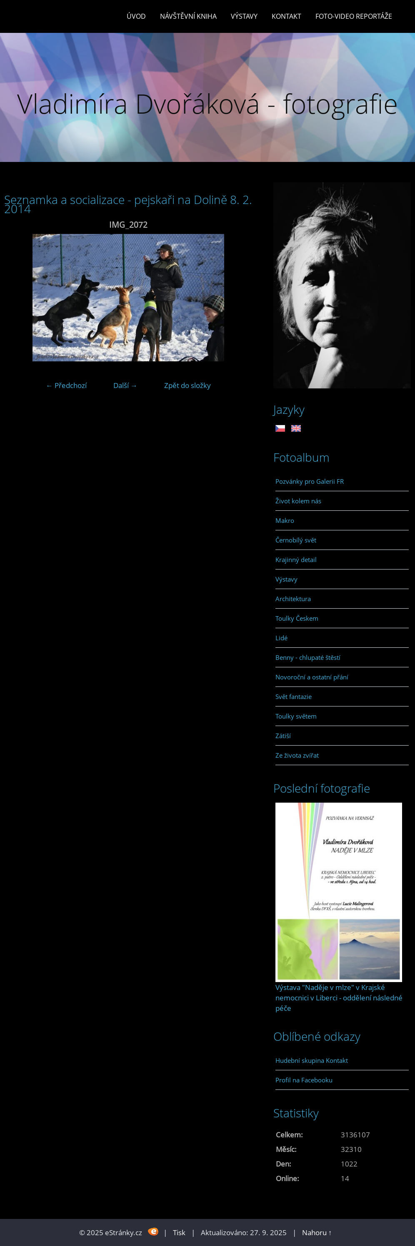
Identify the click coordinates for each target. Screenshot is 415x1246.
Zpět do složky (187, 385)
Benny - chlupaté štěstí (307, 657)
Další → (125, 385)
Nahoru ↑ (317, 1232)
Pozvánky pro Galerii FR (309, 481)
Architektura (293, 598)
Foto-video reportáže (353, 16)
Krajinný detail (296, 559)
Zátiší (283, 735)
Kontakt (286, 16)
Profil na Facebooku (303, 1080)
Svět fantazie (293, 696)
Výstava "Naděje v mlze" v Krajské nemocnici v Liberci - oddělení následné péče (338, 997)
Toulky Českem (296, 618)
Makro (284, 520)
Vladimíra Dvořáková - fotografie (207, 103)
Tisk (179, 1232)
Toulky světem (296, 716)
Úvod (136, 16)
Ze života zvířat (297, 755)
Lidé (281, 638)
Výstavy (244, 16)
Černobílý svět (295, 540)
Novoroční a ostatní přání (311, 677)
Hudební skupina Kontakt (311, 1060)
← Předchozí (66, 385)
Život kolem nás (298, 501)
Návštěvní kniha (188, 16)
